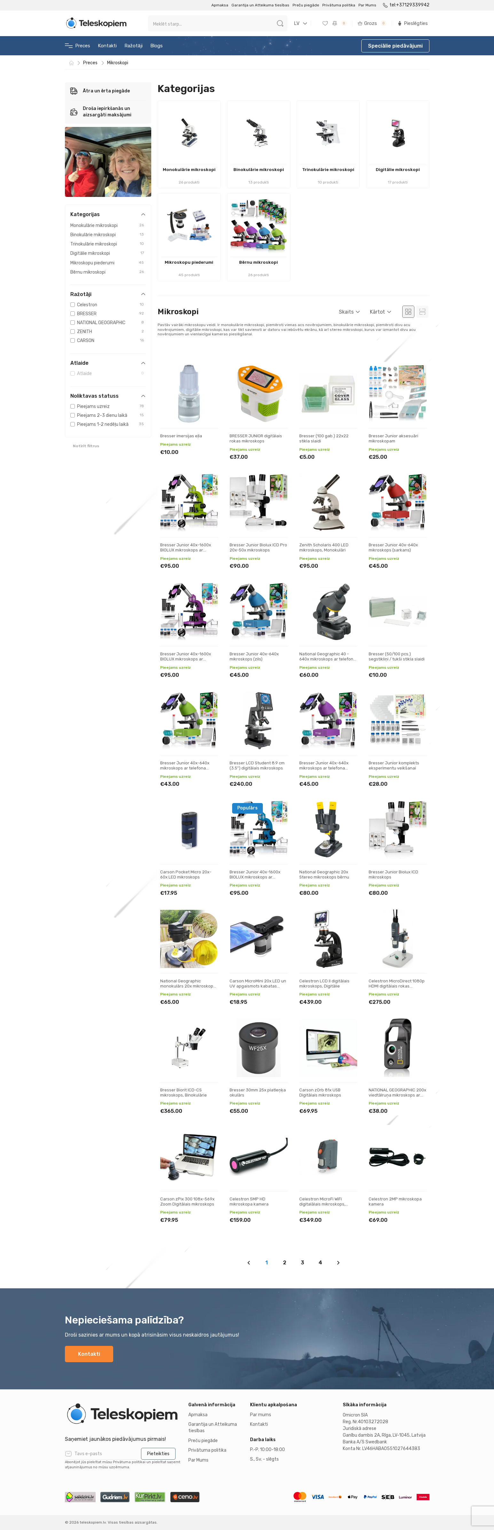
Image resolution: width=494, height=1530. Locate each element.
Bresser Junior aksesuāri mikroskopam (393, 438)
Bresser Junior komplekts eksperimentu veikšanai (394, 765)
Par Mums (367, 5)
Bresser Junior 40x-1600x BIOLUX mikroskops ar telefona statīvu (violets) (185, 659)
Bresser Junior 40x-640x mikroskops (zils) (254, 656)
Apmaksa (219, 5)
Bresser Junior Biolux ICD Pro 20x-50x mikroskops (258, 547)
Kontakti (107, 46)
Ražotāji (133, 46)
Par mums (260, 1414)
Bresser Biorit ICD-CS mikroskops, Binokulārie (183, 1092)
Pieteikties (158, 1453)
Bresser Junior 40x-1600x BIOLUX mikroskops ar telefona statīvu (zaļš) (185, 550)
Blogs (156, 46)
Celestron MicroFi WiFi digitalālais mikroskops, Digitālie (322, 1204)
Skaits (346, 312)
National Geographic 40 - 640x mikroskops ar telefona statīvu (327, 659)
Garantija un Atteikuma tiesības (260, 5)
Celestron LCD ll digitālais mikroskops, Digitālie (324, 983)
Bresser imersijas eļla (181, 435)
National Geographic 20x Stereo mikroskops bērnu (324, 874)
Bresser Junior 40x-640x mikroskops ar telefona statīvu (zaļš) (184, 768)
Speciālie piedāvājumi (395, 46)
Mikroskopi (117, 63)
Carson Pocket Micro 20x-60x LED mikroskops (185, 874)
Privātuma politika (338, 5)
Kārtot (377, 312)
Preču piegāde (306, 5)
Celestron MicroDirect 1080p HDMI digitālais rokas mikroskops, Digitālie (397, 986)
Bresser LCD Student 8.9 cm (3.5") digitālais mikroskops (257, 765)
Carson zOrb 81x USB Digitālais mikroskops (320, 1092)
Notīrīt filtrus (86, 446)
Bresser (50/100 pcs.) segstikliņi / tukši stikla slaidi (397, 656)
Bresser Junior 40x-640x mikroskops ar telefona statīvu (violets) (324, 768)
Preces (77, 46)
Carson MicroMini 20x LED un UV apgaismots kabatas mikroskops (258, 986)
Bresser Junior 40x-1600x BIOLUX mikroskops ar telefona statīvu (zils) (255, 877)
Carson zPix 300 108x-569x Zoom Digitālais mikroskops (187, 1201)
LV (297, 23)
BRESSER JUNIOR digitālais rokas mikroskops (256, 438)
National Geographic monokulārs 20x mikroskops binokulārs (188, 986)
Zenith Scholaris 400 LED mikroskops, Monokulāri (324, 547)
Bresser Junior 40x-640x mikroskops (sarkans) (393, 547)
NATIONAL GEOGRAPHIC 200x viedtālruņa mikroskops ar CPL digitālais (397, 1095)
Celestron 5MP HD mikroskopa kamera (249, 1201)
